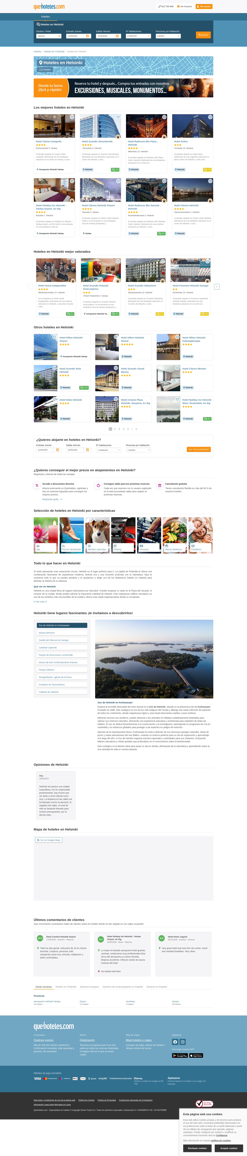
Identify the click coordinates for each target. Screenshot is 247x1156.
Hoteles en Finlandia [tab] (65, 987)
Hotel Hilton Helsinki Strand (132, 339)
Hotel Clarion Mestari (194, 368)
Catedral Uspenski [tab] (48, 647)
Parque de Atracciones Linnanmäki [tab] (56, 655)
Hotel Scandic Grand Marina (132, 370)
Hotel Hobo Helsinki (71, 399)
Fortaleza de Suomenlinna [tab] (51, 684)
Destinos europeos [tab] (89, 987)
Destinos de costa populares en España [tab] (123, 987)
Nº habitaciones (133, 31)
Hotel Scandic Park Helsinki (70, 370)
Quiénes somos (43, 1040)
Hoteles (37, 51)
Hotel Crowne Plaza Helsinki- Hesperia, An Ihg (135, 401)
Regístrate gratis (52, 499)
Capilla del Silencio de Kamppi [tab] (54, 640)
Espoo (83, 1001)
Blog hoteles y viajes (139, 1040)
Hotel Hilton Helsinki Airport (71, 339)
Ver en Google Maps (48, 840)
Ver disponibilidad (199, 449)
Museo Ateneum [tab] (47, 632)
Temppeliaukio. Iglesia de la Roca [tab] (55, 677)
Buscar (203, 34)
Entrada (73, 31)
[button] (204, 6)
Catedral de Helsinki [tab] (48, 692)
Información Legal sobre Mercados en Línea (52, 1105)
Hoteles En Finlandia (54, 51)
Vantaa (175, 1001)
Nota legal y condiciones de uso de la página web (54, 1100)
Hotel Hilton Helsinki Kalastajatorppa (193, 339)
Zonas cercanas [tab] (44, 987)
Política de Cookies (86, 1100)
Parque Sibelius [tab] (46, 670)
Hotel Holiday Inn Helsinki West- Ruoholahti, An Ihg (196, 401)
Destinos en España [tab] (157, 987)
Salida (103, 31)
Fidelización (87, 1040)
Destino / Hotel (43, 31)
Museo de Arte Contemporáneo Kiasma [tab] (58, 662)
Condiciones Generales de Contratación (135, 1100)
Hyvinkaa (130, 1001)
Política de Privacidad (107, 1100)
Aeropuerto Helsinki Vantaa (47, 1001)
